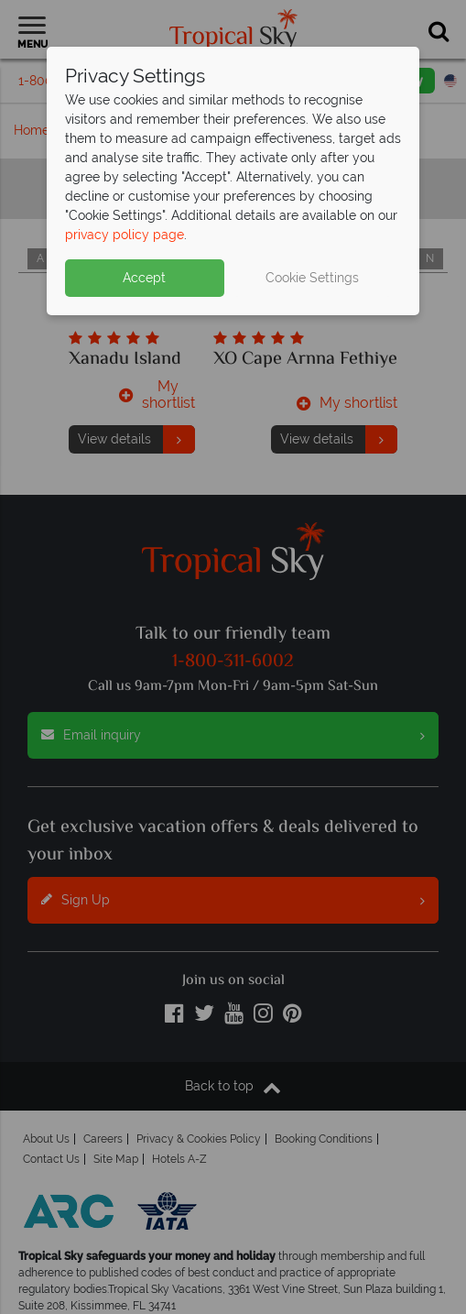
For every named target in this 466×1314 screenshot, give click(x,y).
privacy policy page (124, 234)
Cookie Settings (312, 277)
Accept (144, 277)
